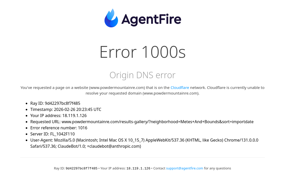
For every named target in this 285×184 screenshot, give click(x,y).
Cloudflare (180, 87)
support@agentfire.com (184, 168)
